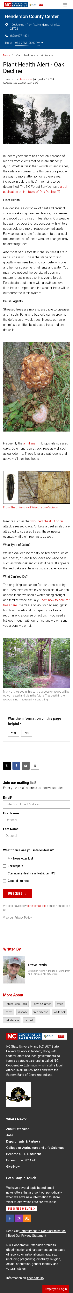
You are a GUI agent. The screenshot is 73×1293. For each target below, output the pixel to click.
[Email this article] (26, 766)
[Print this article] (35, 766)
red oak (29, 1020)
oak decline (12, 1020)
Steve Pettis (25, 79)
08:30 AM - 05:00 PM (29, 42)
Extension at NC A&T (21, 1160)
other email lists (37, 905)
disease (23, 1012)
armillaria (29, 443)
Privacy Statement (33, 1235)
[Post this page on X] (7, 766)
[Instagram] (19, 1218)
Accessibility (35, 1278)
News (6, 55)
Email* (7, 797)
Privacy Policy (23, 917)
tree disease (40, 1012)
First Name (11, 813)
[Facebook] (10, 1218)
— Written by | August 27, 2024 (28, 79)
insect (8, 1012)
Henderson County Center (32, 16)
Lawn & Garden (42, 1003)
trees (60, 1003)
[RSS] (27, 1218)
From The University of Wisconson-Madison (30, 507)
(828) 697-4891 (17, 36)
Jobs (9, 1135)
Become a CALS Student (23, 1154)
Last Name (10, 829)
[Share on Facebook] (16, 766)
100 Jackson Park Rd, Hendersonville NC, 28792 (32, 26)
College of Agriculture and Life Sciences (35, 1148)
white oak (60, 1012)
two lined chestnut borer (46, 521)
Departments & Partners (23, 1141)
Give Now (13, 1166)
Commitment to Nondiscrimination (42, 1231)
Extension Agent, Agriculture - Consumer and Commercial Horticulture (49, 972)
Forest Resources (16, 1003)
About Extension (17, 1129)
